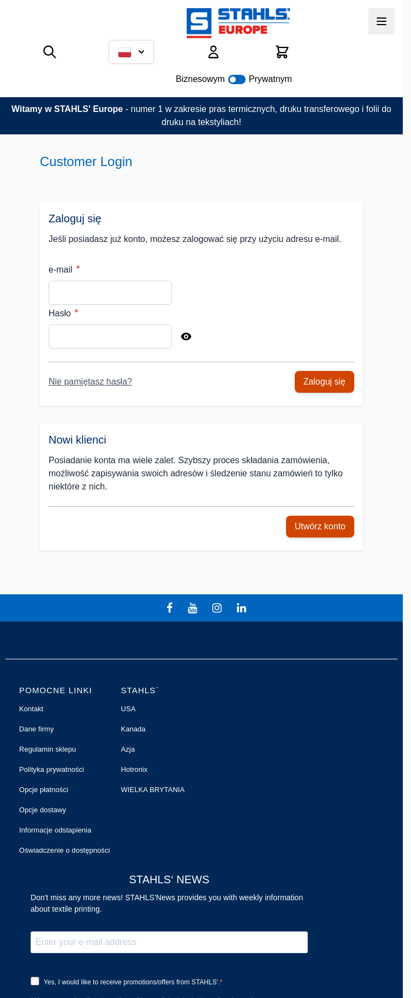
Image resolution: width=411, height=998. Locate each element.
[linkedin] (243, 608)
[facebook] (170, 608)
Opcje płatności (43, 790)
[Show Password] (186, 336)
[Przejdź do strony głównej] (238, 23)
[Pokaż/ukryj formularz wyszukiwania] (49, 52)
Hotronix (134, 769)
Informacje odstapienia (55, 830)
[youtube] (194, 608)
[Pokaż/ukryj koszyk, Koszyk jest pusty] (282, 52)
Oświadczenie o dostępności (64, 850)
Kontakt (31, 709)
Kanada (133, 729)
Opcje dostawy (42, 810)
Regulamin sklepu (47, 749)
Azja (128, 749)
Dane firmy (36, 729)
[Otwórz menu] (381, 21)
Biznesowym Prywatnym (234, 79)
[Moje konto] (213, 52)
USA (128, 709)
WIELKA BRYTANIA (152, 790)
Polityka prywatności (51, 769)
